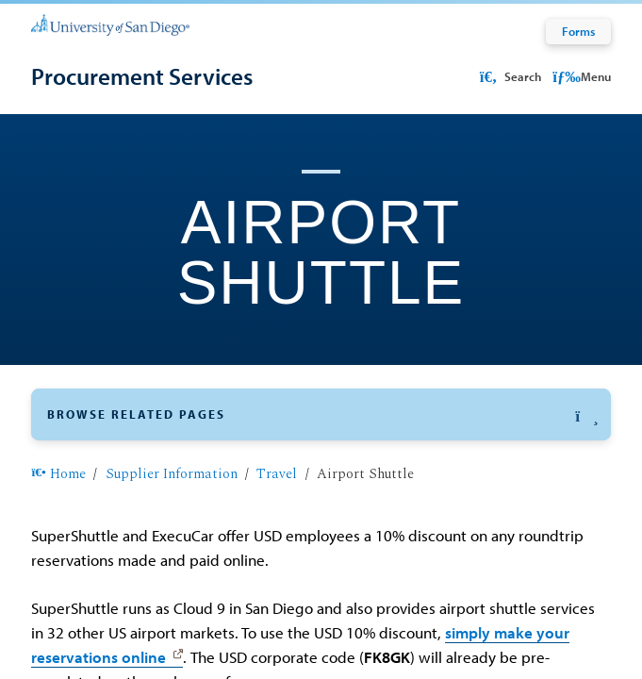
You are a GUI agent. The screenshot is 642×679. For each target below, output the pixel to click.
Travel (276, 474)
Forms (578, 31)
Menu (581, 76)
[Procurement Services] (142, 76)
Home (58, 474)
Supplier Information (172, 474)
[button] (320, 414)
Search (508, 76)
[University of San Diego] (110, 24)
